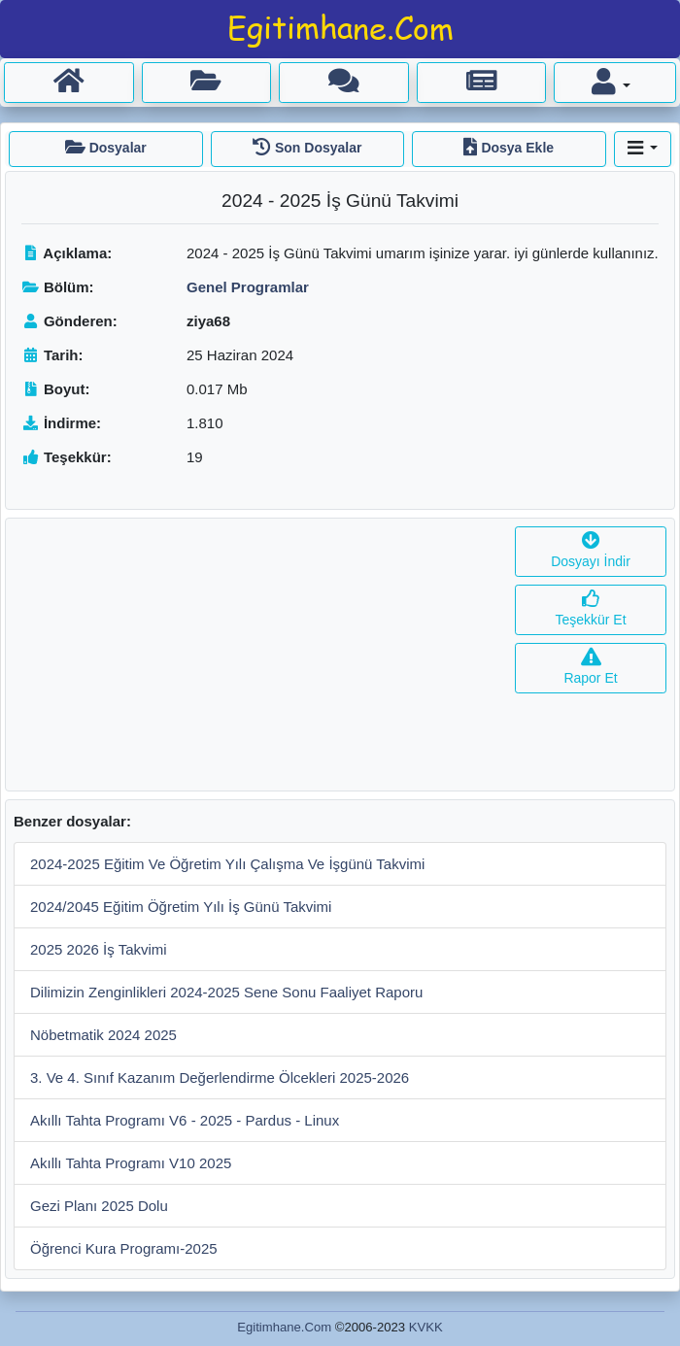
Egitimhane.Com (284, 1327)
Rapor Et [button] (590, 668)
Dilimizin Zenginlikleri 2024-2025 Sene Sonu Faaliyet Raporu (226, 992)
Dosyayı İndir (590, 551)
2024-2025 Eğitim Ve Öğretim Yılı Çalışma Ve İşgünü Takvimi (227, 864)
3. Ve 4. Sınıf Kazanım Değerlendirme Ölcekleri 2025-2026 (219, 1077)
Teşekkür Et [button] (590, 609)
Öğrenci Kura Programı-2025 (124, 1248)
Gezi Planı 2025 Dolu (99, 1205)
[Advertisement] (256, 655)
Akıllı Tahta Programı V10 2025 (130, 1163)
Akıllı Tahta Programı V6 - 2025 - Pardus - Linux (184, 1120)
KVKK (426, 1327)
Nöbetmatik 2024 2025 (103, 1034)
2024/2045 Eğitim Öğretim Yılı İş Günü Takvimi (180, 906)
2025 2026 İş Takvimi (98, 949)
